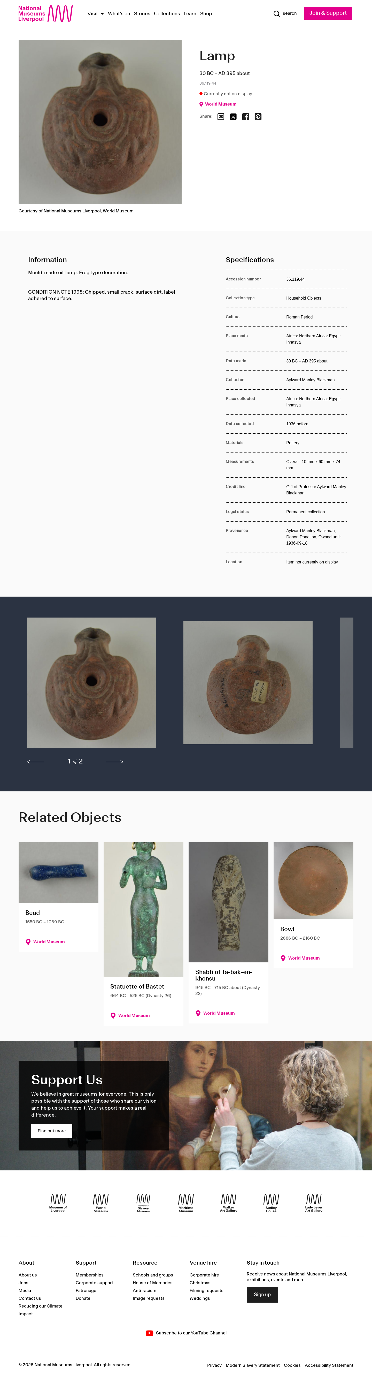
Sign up (262, 1294)
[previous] (35, 762)
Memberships (90, 1275)
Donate (83, 1298)
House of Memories (153, 1283)
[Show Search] (285, 13)
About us (28, 1275)
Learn (190, 14)
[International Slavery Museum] (143, 1203)
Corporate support (94, 1283)
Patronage (86, 1290)
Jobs (23, 1283)
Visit (92, 14)
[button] (95, 685)
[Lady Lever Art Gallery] (314, 1203)
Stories (142, 14)
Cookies (292, 1365)
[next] (115, 762)
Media (25, 1290)
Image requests (149, 1298)
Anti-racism (144, 1290)
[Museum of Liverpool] (58, 1203)
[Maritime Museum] (186, 1203)
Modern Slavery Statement (253, 1365)
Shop (206, 14)
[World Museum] (101, 1203)
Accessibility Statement (329, 1365)
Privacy (214, 1365)
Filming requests (206, 1290)
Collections (167, 14)
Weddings (200, 1298)
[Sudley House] (271, 1203)
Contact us (30, 1298)
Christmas (200, 1283)
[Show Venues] (102, 14)
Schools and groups (153, 1275)
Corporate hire (204, 1275)
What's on (119, 14)
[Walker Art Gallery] (228, 1203)
